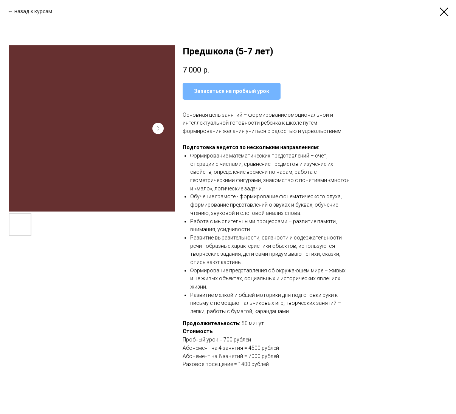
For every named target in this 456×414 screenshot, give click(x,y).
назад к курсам (33, 11)
